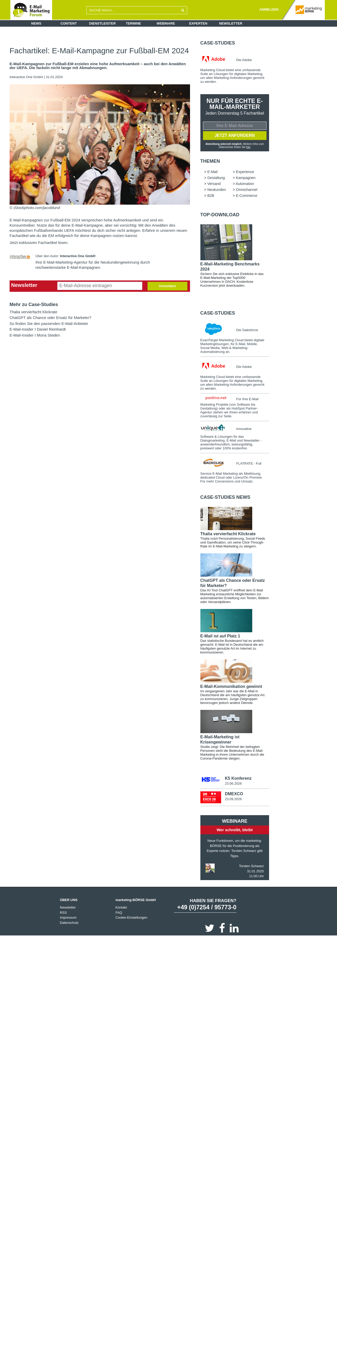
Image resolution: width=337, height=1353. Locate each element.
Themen (210, 161)
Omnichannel (246, 190)
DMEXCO (234, 794)
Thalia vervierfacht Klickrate (33, 312)
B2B (210, 196)
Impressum (68, 918)
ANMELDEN (268, 9)
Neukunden (216, 190)
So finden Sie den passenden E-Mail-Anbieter (49, 323)
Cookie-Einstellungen (131, 918)
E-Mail (212, 172)
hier (248, 147)
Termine (133, 23)
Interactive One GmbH (27, 77)
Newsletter (230, 23)
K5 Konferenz (238, 779)
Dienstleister (102, 23)
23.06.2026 (233, 784)
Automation (245, 184)
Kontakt (121, 908)
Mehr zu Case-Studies (34, 304)
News (36, 23)
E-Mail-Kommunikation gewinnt (231, 687)
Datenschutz (69, 923)
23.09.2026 (233, 799)
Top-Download (220, 215)
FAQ (118, 913)
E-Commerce (246, 196)
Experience (245, 172)
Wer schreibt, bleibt (235, 830)
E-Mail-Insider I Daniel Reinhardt (38, 329)
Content (68, 23)
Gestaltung (216, 178)
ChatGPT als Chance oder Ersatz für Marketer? (51, 317)
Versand (214, 184)
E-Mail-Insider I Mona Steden (35, 335)
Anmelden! (167, 286)
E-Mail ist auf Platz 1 (220, 636)
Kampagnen (246, 178)
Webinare (166, 23)
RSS (63, 913)
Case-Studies (217, 43)
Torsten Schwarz (251, 867)
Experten (198, 23)
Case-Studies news (225, 497)
